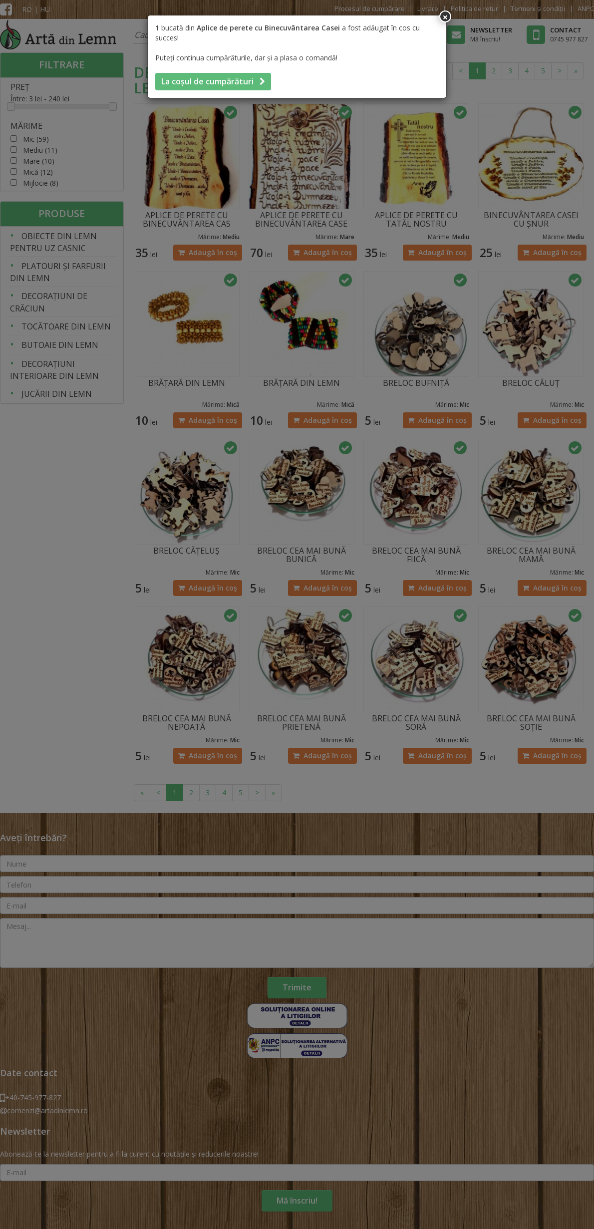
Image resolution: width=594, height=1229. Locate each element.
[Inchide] (445, 16)
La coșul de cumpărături (213, 81)
